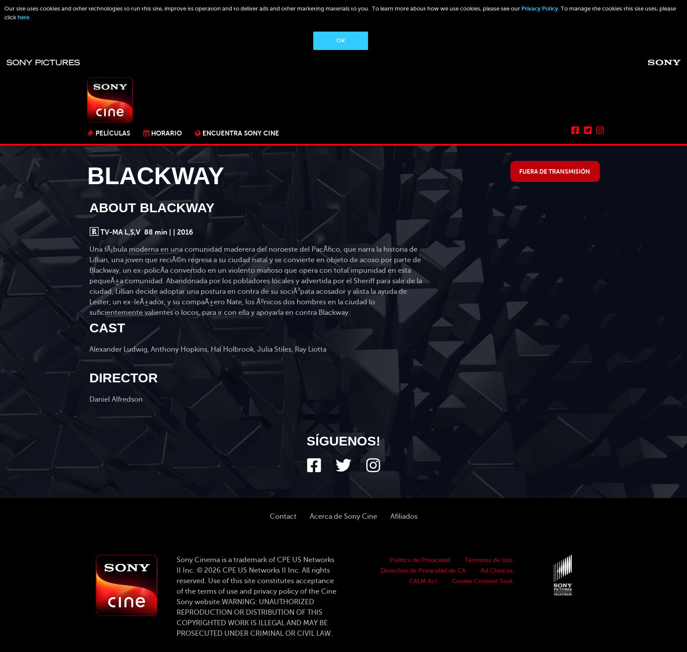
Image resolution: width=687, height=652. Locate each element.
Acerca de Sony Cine (343, 516)
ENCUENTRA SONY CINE (240, 133)
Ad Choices (497, 570)
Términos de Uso (489, 560)
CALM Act (423, 581)
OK (340, 40)
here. (24, 17)
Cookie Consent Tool (482, 581)
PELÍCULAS (113, 133)
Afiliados (404, 516)
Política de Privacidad (420, 560)
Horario (166, 133)
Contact (283, 516)
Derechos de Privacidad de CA (423, 570)
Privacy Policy (539, 8)
